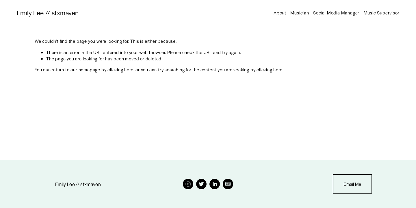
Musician (299, 13)
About (280, 13)
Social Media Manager (336, 13)
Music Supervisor (382, 13)
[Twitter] (201, 184)
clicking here (120, 69)
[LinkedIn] (214, 184)
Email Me (352, 184)
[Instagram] (188, 184)
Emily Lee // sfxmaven (48, 12)
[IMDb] (228, 184)
